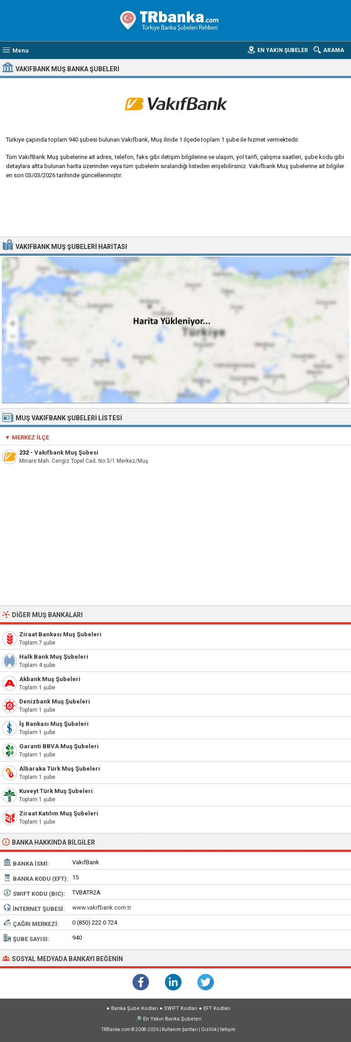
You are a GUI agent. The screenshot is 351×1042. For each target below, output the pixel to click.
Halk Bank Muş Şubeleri (53, 656)
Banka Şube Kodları (134, 1008)
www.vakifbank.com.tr (101, 907)
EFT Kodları (216, 1008)
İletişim (227, 1029)
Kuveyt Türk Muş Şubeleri (56, 791)
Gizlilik (209, 1029)
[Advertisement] (176, 211)
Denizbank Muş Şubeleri (54, 701)
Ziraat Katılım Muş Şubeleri (58, 813)
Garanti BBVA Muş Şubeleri (59, 746)
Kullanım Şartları (180, 1029)
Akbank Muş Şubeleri (49, 679)
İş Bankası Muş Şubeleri (54, 723)
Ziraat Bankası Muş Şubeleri (60, 634)
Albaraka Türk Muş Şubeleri (59, 768)
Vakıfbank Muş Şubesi (66, 452)
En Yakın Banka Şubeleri (172, 1019)
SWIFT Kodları (180, 1008)
